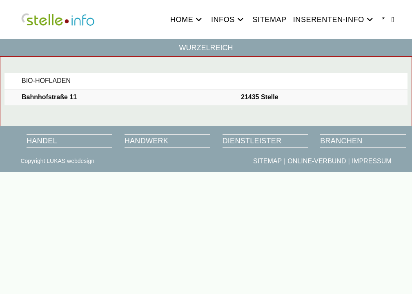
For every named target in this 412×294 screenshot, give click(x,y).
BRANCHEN (341, 141)
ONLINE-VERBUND (316, 161)
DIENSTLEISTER (252, 141)
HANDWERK (146, 141)
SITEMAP (267, 161)
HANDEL (42, 141)
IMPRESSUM (372, 161)
